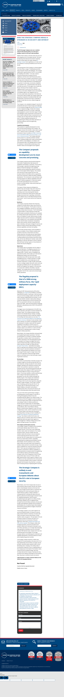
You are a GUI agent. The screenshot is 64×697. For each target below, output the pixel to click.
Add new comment (23, 584)
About (7, 10)
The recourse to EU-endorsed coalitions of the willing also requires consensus (29, 318)
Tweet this (13, 157)
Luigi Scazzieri (19, 43)
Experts (46, 10)
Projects (18, 10)
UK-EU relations (6, 15)
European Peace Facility (22, 345)
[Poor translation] (5, 677)
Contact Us (52, 10)
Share (6, 23)
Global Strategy (38, 107)
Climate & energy (50, 15)
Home (3, 10)
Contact (3, 660)
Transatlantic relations (39, 15)
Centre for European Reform (12, 5)
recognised (26, 292)
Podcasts (28, 10)
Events (33, 10)
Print (6, 32)
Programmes (39, 10)
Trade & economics (26, 15)
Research (12, 10)
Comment (20, 621)
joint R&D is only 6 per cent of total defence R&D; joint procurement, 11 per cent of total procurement (29, 134)
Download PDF (8, 21)
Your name (20, 614)
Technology (59, 15)
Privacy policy (10, 660)
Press (23, 10)
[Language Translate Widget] (39, 1)
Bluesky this (13, 154)
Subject (19, 618)
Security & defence (16, 15)
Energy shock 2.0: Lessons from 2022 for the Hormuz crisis (8, 101)
